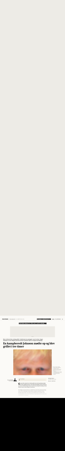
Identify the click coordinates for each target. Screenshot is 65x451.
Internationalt (12, 319)
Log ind (53, 319)
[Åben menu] (62, 319)
